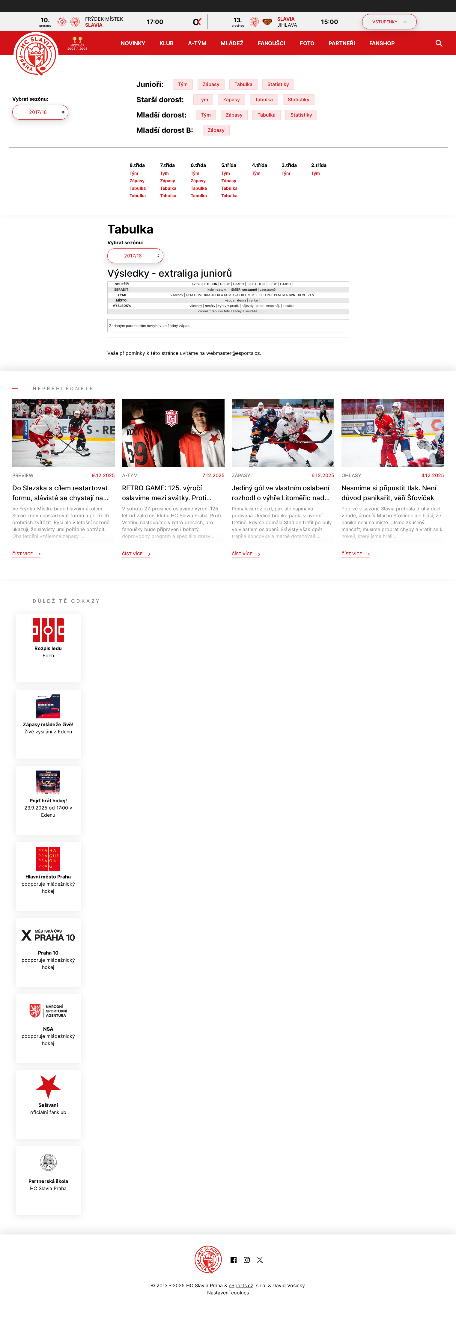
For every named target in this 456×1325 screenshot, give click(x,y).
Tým (183, 84)
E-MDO (238, 284)
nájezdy (248, 306)
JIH (213, 295)
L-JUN (260, 284)
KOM (227, 295)
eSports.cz (241, 1285)
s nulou (288, 306)
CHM (198, 295)
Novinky (133, 43)
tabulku (217, 311)
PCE (270, 295)
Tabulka (243, 84)
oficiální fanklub (48, 1095)
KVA (235, 295)
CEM (189, 295)
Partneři (342, 43)
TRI (298, 295)
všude (229, 300)
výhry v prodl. (228, 306)
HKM (206, 295)
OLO (262, 295)
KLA (220, 295)
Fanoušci (271, 43)
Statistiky (278, 84)
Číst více (26, 553)
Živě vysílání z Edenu (48, 714)
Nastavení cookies (228, 1293)
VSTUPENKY (389, 21)
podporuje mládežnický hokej (48, 870)
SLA (285, 295)
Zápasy (211, 84)
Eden (48, 638)
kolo (210, 290)
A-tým (197, 43)
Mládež (232, 43)
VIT (304, 295)
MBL (255, 295)
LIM (248, 295)
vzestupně (268, 290)
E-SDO (225, 284)
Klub (166, 43)
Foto (307, 43)
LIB (241, 295)
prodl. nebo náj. (268, 306)
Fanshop (382, 43)
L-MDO (285, 284)
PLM (277, 295)
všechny (177, 295)
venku (253, 300)
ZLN (311, 295)
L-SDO (272, 284)
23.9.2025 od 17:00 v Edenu (48, 794)
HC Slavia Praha (48, 1171)
